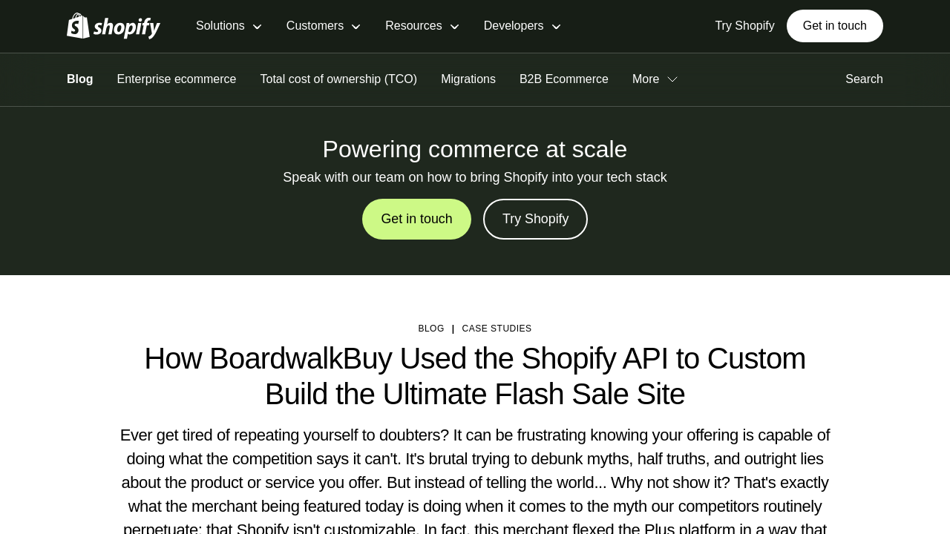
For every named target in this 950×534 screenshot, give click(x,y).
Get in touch (835, 25)
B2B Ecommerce (564, 79)
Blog (80, 79)
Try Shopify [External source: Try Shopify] (744, 25)
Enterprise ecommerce (177, 79)
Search (858, 79)
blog (431, 329)
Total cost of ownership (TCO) (339, 79)
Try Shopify (535, 219)
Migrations (468, 79)
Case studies (497, 329)
